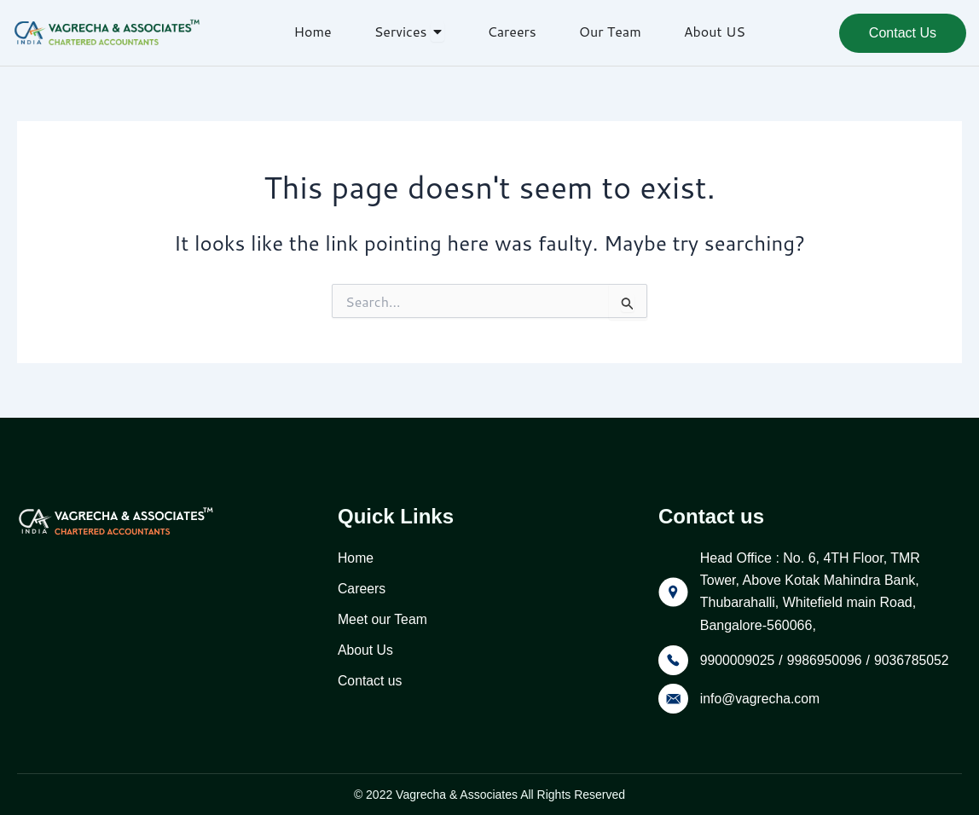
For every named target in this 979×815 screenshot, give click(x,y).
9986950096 (826, 660)
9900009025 (738, 660)
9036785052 (915, 660)
